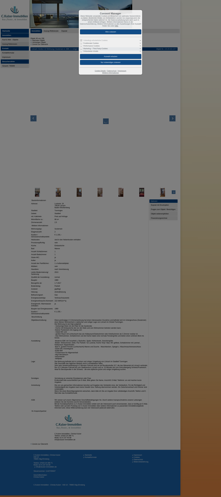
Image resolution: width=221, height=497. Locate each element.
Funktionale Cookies (91, 43)
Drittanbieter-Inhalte (90, 51)
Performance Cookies (91, 46)
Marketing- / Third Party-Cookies (95, 49)
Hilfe (116, 26)
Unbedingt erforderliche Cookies (95, 40)
